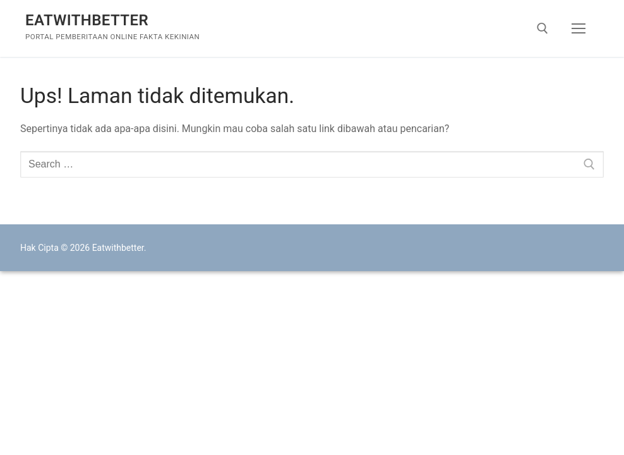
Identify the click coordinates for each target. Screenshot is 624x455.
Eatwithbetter (86, 20)
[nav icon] (578, 28)
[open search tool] (542, 28)
